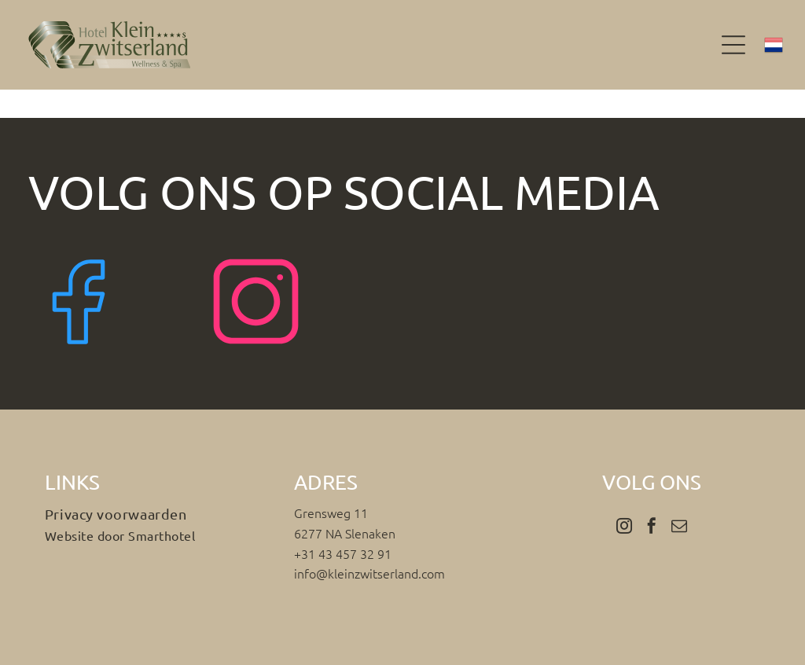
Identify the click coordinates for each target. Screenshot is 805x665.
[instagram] (624, 528)
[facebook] (651, 528)
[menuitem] (153, 514)
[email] (679, 528)
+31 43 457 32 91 (342, 553)
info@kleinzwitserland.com (369, 573)
